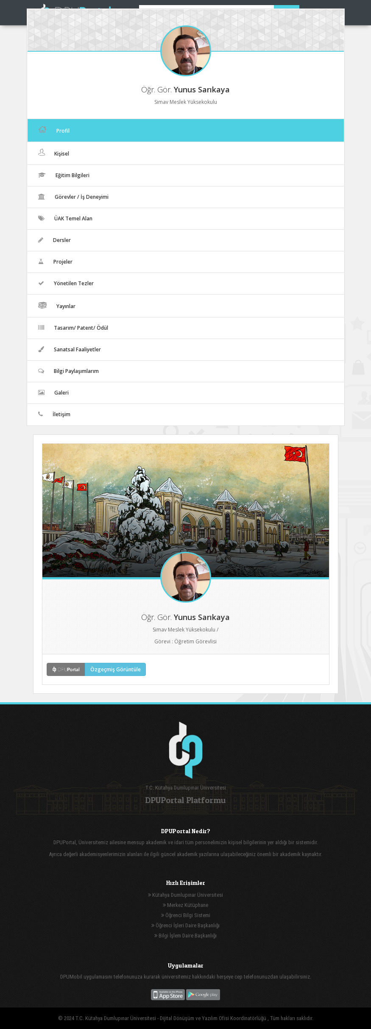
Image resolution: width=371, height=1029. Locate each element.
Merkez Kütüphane (185, 905)
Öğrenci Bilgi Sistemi (185, 915)
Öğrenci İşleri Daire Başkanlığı (185, 925)
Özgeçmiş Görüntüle (115, 669)
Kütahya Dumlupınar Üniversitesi (185, 895)
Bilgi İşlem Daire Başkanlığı (185, 935)
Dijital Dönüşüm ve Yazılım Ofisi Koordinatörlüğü (214, 1018)
